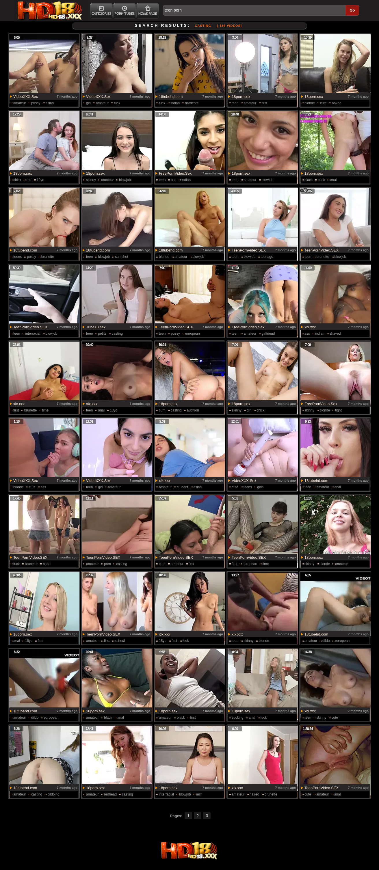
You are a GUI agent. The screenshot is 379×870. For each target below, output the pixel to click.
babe (47, 564)
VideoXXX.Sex (25, 96)
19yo (40, 180)
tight (338, 410)
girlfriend (268, 333)
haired (254, 794)
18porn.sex (241, 96)
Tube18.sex (95, 327)
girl (88, 103)
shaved (335, 333)
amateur (19, 103)
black (308, 180)
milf (199, 794)
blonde (309, 103)
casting (117, 333)
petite (102, 333)
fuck (117, 103)
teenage (267, 257)
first (264, 103)
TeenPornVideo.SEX (249, 250)
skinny (91, 180)
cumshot (121, 257)
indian (175, 103)
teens (17, 257)
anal (333, 180)
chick (17, 180)
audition (193, 410)
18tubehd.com (171, 96)
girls (260, 487)
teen (235, 103)
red (28, 180)
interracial (32, 333)
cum (162, 410)
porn (107, 564)
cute (323, 103)
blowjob (125, 180)
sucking (238, 718)
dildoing (53, 794)
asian (50, 103)
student (182, 487)
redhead (110, 794)
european (192, 333)
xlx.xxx (310, 327)
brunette (47, 257)
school (120, 641)
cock (321, 180)
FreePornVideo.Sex (175, 173)
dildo (326, 641)
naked (336, 103)
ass (173, 180)
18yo (113, 410)
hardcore (191, 103)
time (45, 410)
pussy (35, 103)
